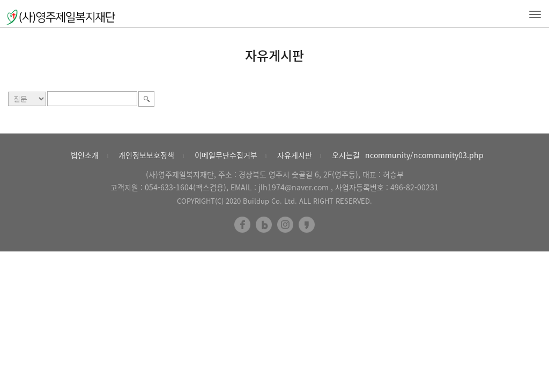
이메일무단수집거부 (226, 155)
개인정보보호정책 (146, 155)
